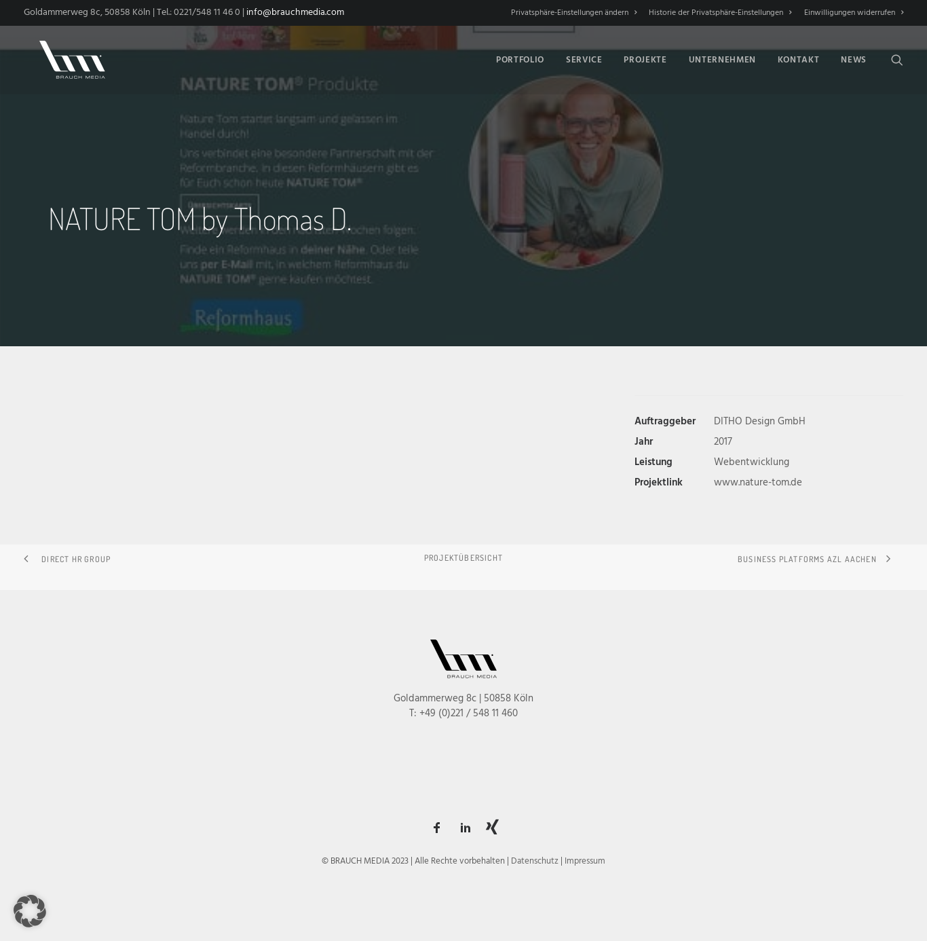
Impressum (585, 861)
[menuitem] (576, 13)
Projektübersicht (463, 558)
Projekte (645, 58)
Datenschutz (535, 861)
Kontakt (799, 58)
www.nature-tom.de (758, 483)
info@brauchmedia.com (295, 12)
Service (584, 58)
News (854, 58)
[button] (897, 58)
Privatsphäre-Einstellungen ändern (574, 13)
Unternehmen (722, 58)
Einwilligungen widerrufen (853, 13)
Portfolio (520, 58)
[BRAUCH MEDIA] (64, 57)
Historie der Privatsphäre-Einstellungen (720, 13)
